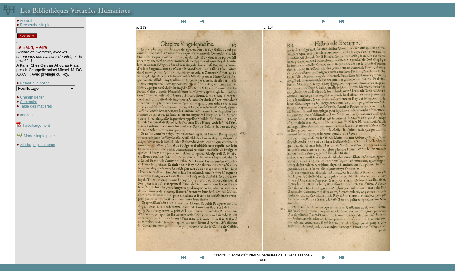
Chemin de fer (32, 97)
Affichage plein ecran (37, 145)
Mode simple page (39, 136)
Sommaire (28, 102)
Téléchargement (36, 125)
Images (26, 115)
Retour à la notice (35, 83)
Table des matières (36, 106)
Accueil (26, 20)
